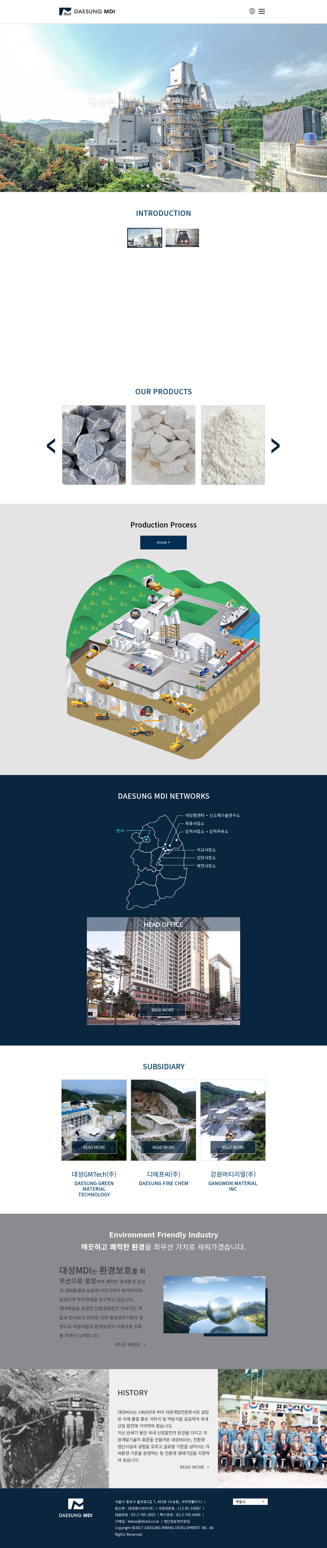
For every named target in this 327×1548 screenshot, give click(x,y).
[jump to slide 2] (153, 185)
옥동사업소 (194, 823)
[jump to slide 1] (147, 185)
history (133, 1392)
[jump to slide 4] (164, 185)
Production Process (163, 524)
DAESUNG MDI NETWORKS (163, 795)
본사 (120, 830)
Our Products (163, 391)
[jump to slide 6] (176, 185)
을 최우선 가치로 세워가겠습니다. (163, 1240)
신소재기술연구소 (224, 815)
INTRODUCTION (163, 212)
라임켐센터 (194, 815)
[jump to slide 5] (170, 185)
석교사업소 (206, 849)
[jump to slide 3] (159, 185)
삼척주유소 (218, 831)
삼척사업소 (194, 831)
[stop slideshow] (181, 185)
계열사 (241, 1501)
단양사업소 (206, 857)
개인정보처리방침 (177, 1521)
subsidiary (163, 1066)
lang (252, 11)
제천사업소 (206, 866)
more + (163, 542)
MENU (261, 11)
